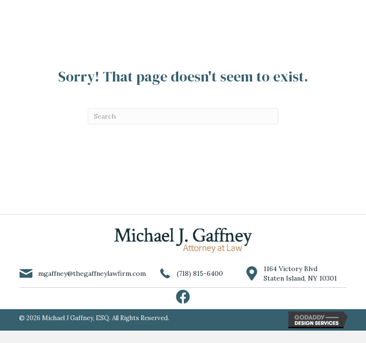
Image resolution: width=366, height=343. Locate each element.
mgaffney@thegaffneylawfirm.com (92, 273)
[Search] (183, 116)
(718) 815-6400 (200, 273)
